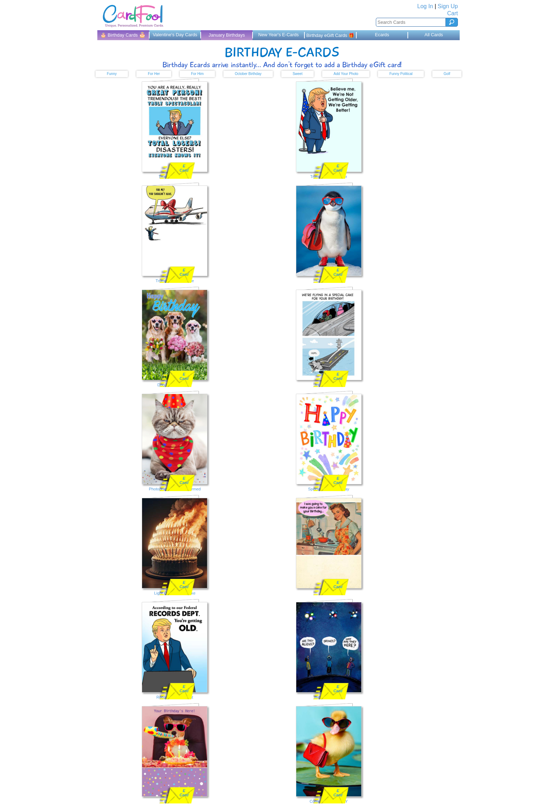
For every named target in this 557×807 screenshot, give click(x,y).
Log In (425, 6)
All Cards (433, 34)
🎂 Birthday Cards (123, 35)
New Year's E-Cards (278, 34)
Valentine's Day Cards (175, 34)
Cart (452, 13)
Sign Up (448, 6)
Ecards (382, 34)
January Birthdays (227, 35)
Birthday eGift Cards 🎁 (330, 35)
